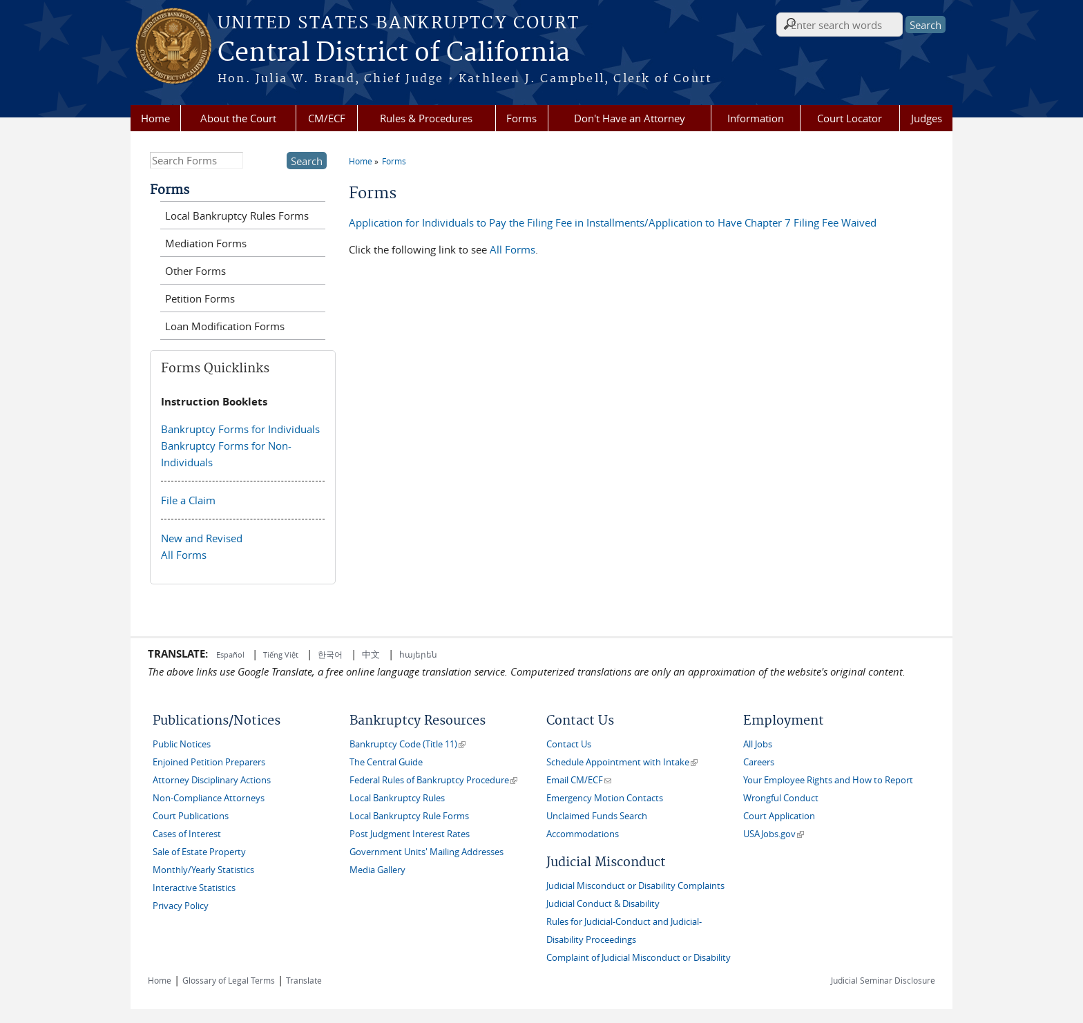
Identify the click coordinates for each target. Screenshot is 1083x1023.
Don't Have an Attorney (629, 118)
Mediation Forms (206, 243)
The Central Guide (386, 762)
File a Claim (188, 500)
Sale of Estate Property (199, 852)
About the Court (238, 118)
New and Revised (201, 538)
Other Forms (195, 271)
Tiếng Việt (280, 654)
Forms (521, 118)
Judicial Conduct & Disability (603, 904)
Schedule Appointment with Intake (622, 762)
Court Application (779, 816)
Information (755, 118)
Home (155, 118)
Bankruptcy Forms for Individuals (240, 429)
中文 (371, 654)
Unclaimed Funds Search (596, 816)
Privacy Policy (181, 906)
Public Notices (182, 744)
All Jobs (757, 744)
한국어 (330, 654)
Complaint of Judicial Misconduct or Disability (638, 958)
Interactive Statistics (194, 888)
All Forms (512, 249)
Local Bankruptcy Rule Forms (409, 816)
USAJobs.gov (773, 834)
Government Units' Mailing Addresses (426, 852)
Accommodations (582, 834)
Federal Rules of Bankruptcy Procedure (433, 780)
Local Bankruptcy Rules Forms (237, 215)
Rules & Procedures (426, 118)
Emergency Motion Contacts (604, 798)
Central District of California (394, 53)
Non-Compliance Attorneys (209, 798)
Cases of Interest (187, 834)
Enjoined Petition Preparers (209, 762)
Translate (304, 980)
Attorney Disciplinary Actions (212, 780)
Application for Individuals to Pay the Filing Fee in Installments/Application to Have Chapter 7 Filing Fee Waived (612, 222)
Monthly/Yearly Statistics (203, 870)
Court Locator (849, 118)
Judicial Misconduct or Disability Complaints (635, 886)
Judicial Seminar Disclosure (883, 980)
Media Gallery (377, 870)
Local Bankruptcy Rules (397, 798)
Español (231, 654)
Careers (758, 762)
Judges (926, 118)
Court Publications (191, 816)
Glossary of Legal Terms (228, 980)
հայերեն (418, 654)
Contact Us (568, 744)
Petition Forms (200, 298)
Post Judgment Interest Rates (409, 834)
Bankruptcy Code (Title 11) (407, 744)
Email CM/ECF (578, 780)
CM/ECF (326, 118)
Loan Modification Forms (225, 326)
